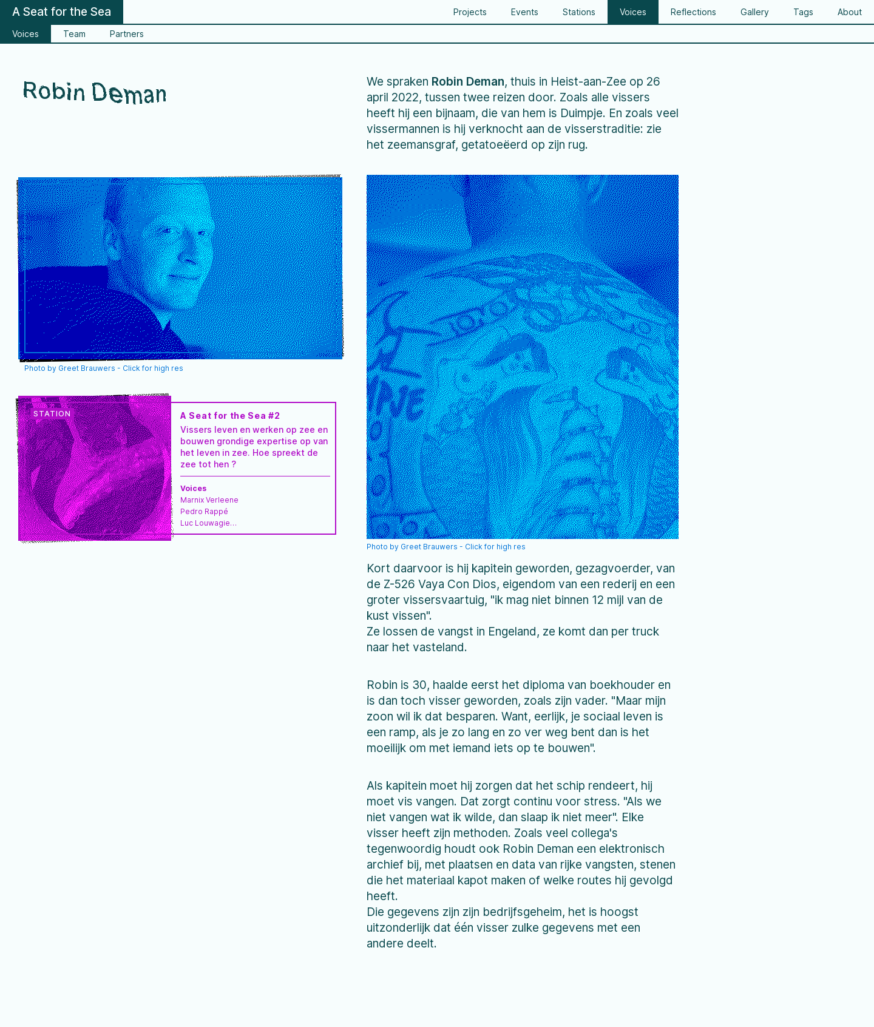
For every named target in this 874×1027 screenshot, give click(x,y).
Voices (633, 12)
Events (524, 12)
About (850, 12)
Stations (579, 12)
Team (74, 34)
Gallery (754, 12)
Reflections (693, 12)
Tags (803, 12)
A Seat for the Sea (61, 12)
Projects (470, 12)
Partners (127, 34)
